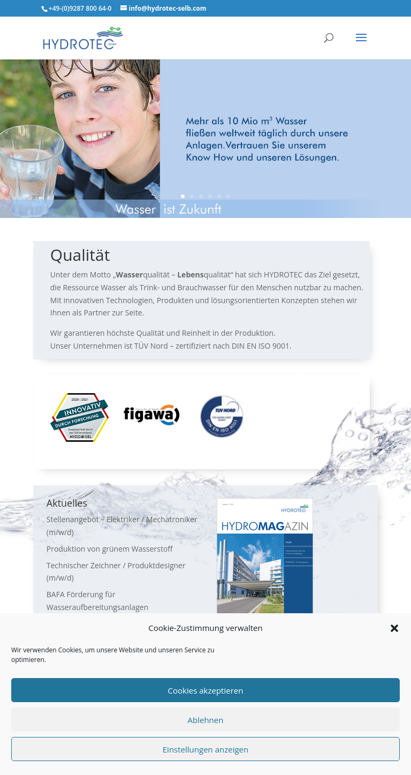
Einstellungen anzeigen (205, 749)
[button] (394, 628)
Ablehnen (206, 719)
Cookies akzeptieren (205, 690)
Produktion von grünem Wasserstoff (110, 549)
